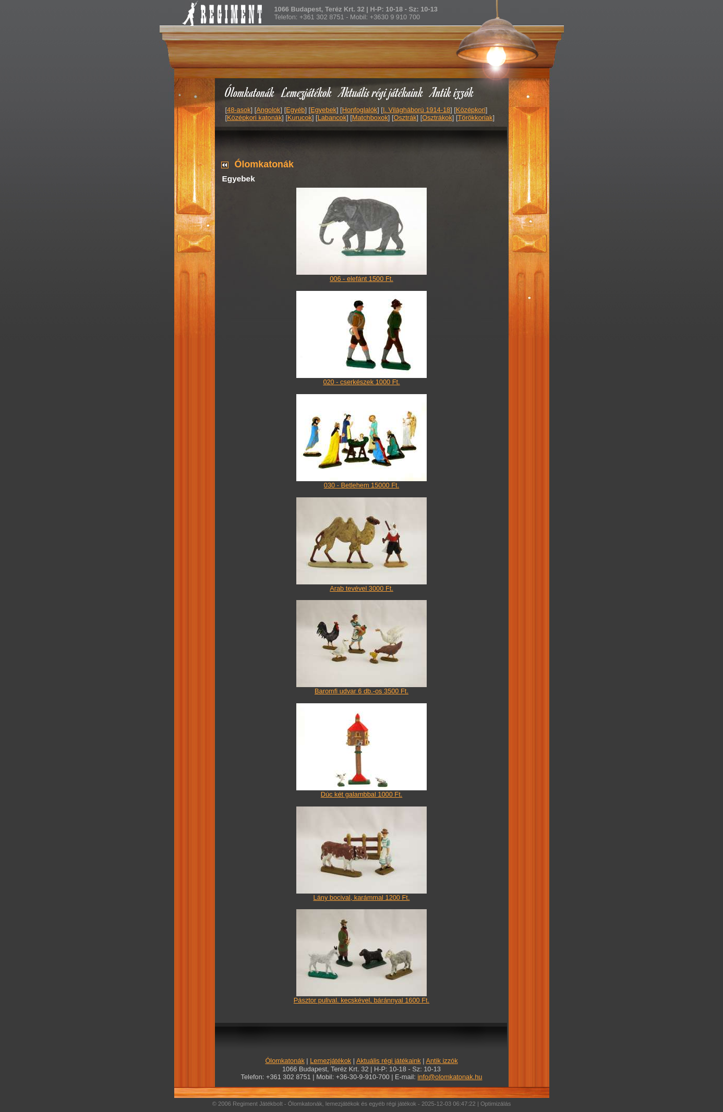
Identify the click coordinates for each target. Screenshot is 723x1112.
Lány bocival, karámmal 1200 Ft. (362, 897)
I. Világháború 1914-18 (416, 110)
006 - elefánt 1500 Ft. (361, 279)
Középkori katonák (254, 117)
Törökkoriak (475, 117)
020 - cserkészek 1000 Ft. (361, 382)
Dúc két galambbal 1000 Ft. (362, 794)
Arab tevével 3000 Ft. (361, 588)
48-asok (239, 110)
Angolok (268, 110)
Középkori (471, 110)
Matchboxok (370, 117)
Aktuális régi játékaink (381, 92)
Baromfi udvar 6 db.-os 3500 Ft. (361, 691)
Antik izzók (452, 92)
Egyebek (323, 110)
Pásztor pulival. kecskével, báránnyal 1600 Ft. (361, 1000)
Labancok (332, 117)
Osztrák (404, 117)
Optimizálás (495, 1104)
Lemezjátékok (307, 92)
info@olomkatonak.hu (449, 1077)
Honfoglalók (360, 110)
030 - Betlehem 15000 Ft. (361, 485)
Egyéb (295, 110)
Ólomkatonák (249, 92)
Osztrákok (437, 117)
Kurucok (299, 117)
